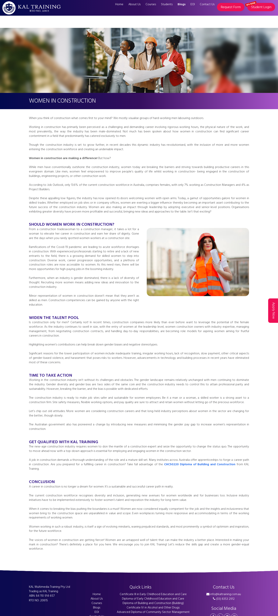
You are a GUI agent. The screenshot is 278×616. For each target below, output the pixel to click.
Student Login (259, 6)
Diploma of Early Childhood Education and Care (153, 598)
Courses (151, 4)
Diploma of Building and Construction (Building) (153, 603)
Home (119, 4)
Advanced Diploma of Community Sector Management (153, 611)
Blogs (182, 4)
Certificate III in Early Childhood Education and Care (153, 594)
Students (167, 4)
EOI (193, 4)
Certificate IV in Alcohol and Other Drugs (153, 607)
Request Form (231, 7)
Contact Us (207, 4)
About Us (134, 4)
